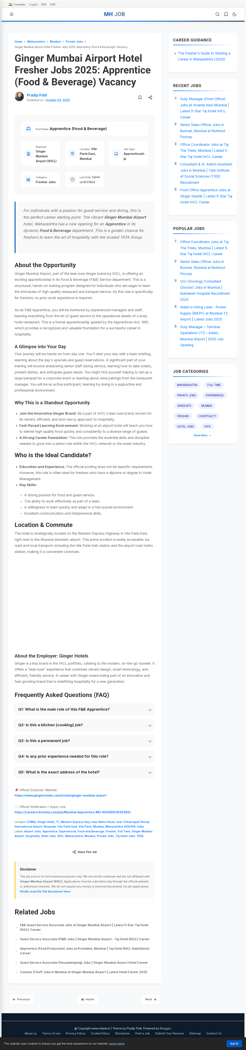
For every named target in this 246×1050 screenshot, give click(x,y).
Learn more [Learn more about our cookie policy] (117, 1043)
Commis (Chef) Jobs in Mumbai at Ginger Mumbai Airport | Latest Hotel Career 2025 (83, 972)
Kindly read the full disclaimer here (45, 891)
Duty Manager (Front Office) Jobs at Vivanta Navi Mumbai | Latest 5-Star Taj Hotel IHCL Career (204, 108)
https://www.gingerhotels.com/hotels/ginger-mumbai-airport (60, 795)
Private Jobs (105, 836)
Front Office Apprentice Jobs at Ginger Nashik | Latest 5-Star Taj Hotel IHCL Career (206, 196)
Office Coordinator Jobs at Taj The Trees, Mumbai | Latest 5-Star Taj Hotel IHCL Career (204, 151)
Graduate (184, 405)
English (33, 4)
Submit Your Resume (169, 1033)
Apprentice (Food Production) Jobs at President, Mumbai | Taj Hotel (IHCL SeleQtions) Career (85, 951)
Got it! (234, 1043)
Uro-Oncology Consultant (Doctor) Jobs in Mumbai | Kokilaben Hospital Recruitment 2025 (205, 290)
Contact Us (214, 1033)
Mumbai (90, 836)
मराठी (52, 4)
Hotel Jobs (48, 836)
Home (87, 999)
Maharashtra (74, 836)
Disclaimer (122, 1033)
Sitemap (195, 1033)
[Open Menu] (11, 14)
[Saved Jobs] (226, 14)
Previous (21, 999)
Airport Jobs (32, 831)
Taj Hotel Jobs (125, 836)
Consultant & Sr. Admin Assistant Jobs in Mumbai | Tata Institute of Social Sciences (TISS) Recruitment (206, 173)
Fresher (111, 831)
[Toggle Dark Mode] (234, 14)
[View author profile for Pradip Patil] (37, 95)
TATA (140, 836)
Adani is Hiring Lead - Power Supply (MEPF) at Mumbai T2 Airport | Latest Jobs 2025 (204, 313)
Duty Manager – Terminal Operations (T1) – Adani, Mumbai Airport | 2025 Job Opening (202, 336)
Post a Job (142, 1033)
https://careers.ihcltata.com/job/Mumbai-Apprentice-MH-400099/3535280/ (73, 812)
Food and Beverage (91, 831)
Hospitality (32, 836)
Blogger (165, 1028)
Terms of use (51, 1033)
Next (150, 999)
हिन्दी (44, 4)
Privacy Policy (76, 1033)
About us (31, 1033)
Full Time (124, 831)
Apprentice (49, 831)
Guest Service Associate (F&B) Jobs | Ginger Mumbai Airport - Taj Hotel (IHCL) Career (85, 939)
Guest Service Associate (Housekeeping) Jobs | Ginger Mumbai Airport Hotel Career (84, 962)
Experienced (67, 831)
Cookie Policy (100, 1033)
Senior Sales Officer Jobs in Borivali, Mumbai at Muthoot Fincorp (202, 131)
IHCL (60, 836)
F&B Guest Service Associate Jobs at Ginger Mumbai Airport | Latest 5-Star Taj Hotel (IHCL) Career (84, 927)
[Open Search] (217, 14)
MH (114, 14)
